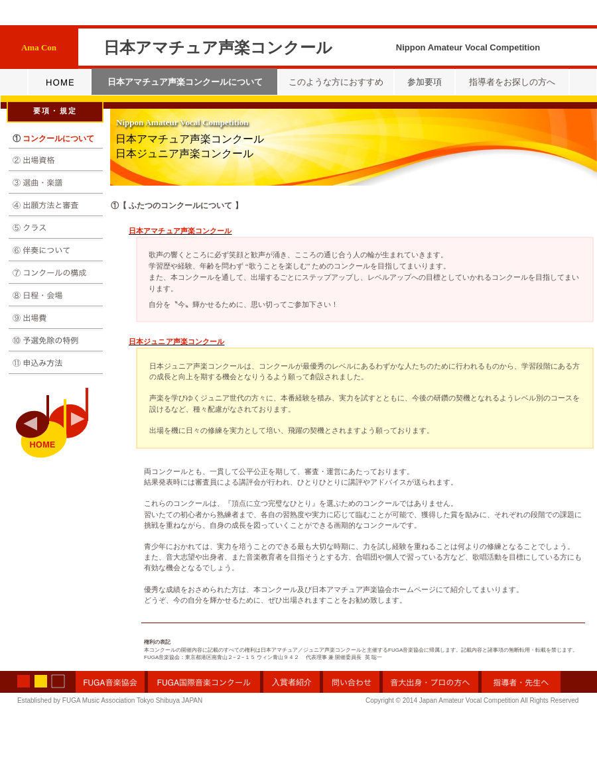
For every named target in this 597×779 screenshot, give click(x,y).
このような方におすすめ (336, 82)
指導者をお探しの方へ (512, 82)
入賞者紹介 (292, 682)
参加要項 (424, 82)
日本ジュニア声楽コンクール (184, 153)
